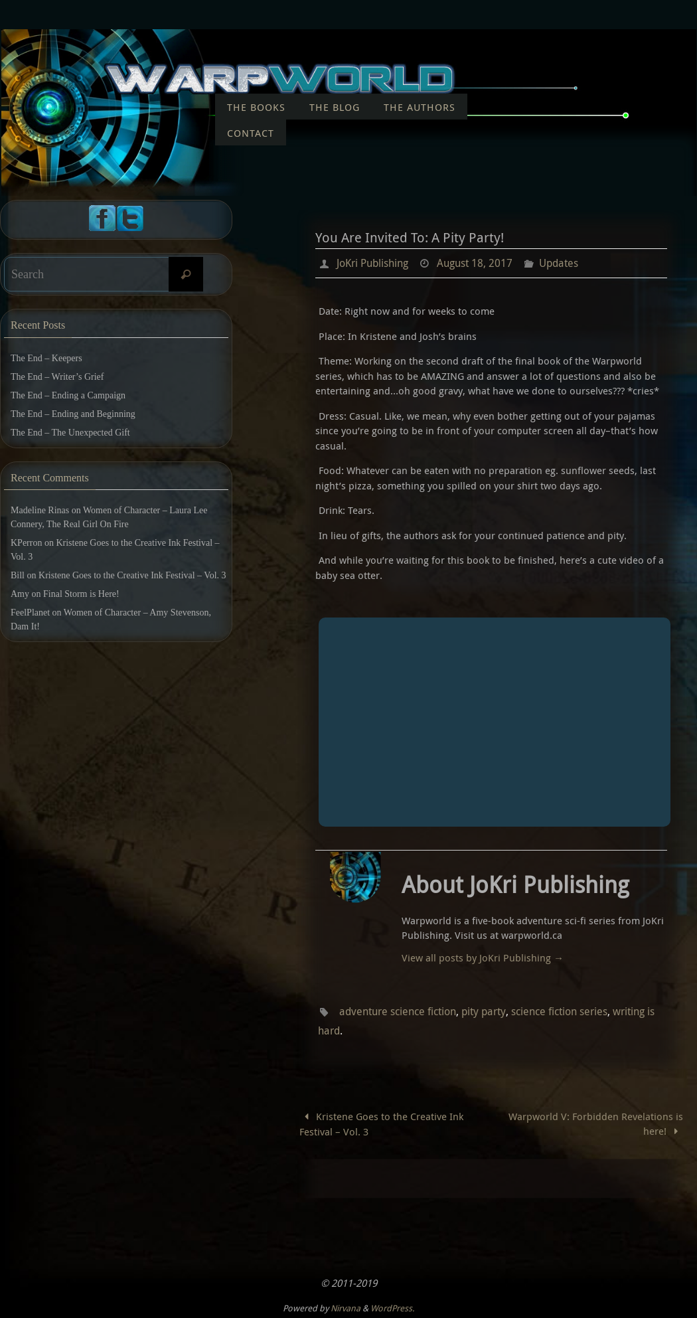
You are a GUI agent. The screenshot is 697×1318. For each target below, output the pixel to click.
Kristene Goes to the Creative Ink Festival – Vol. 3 (381, 1122)
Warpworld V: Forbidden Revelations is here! (595, 1122)
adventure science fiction (397, 1010)
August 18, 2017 (474, 263)
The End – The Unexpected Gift (70, 433)
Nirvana (345, 1306)
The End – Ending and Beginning (73, 414)
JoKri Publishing (372, 263)
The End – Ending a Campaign (68, 395)
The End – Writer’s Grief (57, 377)
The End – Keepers (46, 358)
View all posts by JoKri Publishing (483, 956)
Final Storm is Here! (81, 594)
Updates (558, 263)
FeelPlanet (30, 613)
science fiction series (559, 1010)
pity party (483, 1010)
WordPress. (392, 1306)
